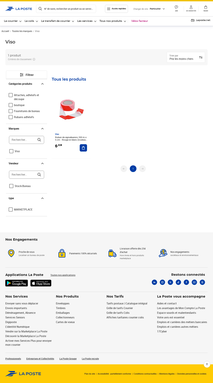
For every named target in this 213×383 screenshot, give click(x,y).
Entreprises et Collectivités (40, 358)
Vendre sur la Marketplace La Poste (26, 331)
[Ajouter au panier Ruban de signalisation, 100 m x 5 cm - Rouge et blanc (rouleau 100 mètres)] (83, 148)
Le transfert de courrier (55, 21)
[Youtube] (194, 282)
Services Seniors (15, 317)
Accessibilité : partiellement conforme (114, 373)
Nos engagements (179, 251)
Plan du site (89, 373)
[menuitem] (13, 21)
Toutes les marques (22, 31)
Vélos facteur (139, 21)
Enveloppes (62, 303)
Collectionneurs (65, 317)
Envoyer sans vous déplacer (21, 303)
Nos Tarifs (115, 296)
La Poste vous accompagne (181, 296)
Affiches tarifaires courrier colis (125, 317)
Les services (85, 21)
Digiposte (11, 322)
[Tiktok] (178, 282)
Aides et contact (167, 303)
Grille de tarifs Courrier (119, 308)
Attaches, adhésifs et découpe (26, 97)
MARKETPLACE (23, 209)
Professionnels (13, 358)
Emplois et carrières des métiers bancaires (182, 322)
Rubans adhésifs (24, 117)
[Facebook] (186, 282)
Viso (17, 151)
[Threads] (202, 282)
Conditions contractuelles (145, 373)
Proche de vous (26, 251)
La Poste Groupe (68, 358)
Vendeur (26, 163)
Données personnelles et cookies (191, 373)
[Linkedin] (154, 282)
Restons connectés (188, 274)
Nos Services (16, 296)
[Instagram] (162, 282)
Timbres (60, 308)
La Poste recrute (90, 358)
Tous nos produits (111, 21)
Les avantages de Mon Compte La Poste (181, 308)
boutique (19, 105)
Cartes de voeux (65, 322)
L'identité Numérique (17, 327)
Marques (26, 129)
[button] (176, 8)
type (26, 198)
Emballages (63, 313)
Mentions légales (167, 373)
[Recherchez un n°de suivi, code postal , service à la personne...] (66, 9)
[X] (170, 282)
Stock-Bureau (23, 186)
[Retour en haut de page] (207, 364)
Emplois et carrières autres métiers (177, 327)
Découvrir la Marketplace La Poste (25, 336)
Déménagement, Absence (20, 313)
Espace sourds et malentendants (176, 313)
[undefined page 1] (133, 168)
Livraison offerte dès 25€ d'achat (133, 250)
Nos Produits (67, 296)
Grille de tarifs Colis (117, 313)
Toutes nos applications (62, 275)
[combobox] (183, 59)
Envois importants (16, 308)
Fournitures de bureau (27, 111)
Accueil (5, 31)
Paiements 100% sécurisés (83, 253)
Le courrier (11, 21)
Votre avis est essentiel (170, 317)
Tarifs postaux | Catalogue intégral (126, 303)
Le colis (29, 21)
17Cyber (162, 331)
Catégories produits (26, 84)
